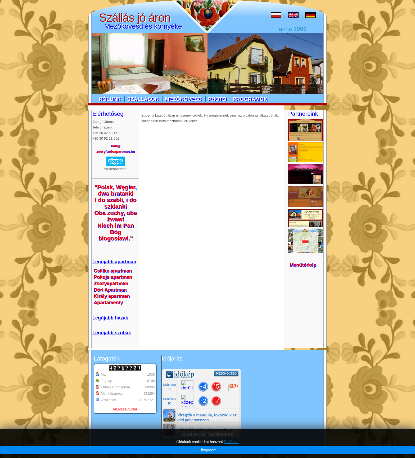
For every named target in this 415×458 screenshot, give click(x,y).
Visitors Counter (125, 409)
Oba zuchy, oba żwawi (115, 216)
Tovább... (231, 451)
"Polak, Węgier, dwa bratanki (115, 190)
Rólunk (110, 99)
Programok (250, 99)
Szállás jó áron (134, 17)
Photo (217, 99)
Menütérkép (303, 265)
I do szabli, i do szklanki (116, 203)
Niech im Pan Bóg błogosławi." (115, 232)
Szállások (143, 99)
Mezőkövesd (183, 99)
